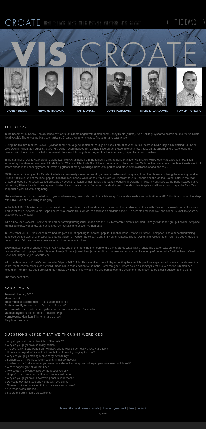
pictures (107, 408)
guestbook (120, 408)
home (63, 408)
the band (74, 408)
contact (141, 408)
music (95, 408)
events (86, 408)
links (132, 408)
